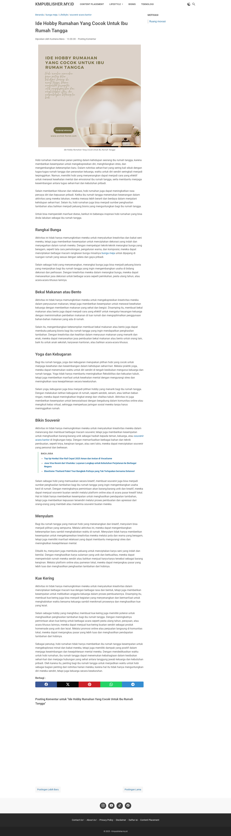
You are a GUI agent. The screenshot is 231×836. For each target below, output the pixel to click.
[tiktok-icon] (119, 805)
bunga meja (108, 253)
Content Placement (92, 4)
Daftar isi (133, 820)
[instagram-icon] (103, 805)
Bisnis (132, 4)
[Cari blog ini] (194, 4)
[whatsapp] (111, 684)
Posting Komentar (87, 39)
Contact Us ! (78, 820)
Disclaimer (121, 820)
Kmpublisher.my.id (54, 4)
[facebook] (46, 684)
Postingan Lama (133, 789)
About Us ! (92, 820)
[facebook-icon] (128, 805)
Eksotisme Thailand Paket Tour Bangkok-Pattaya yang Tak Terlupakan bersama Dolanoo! (89, 471)
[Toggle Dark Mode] (189, 4)
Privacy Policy (106, 820)
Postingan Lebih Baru (48, 789)
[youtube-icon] (111, 805)
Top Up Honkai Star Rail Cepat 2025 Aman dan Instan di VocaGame (78, 458)
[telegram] (133, 684)
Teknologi (147, 4)
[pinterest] (89, 684)
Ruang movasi (157, 21)
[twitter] (68, 684)
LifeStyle (115, 4)
